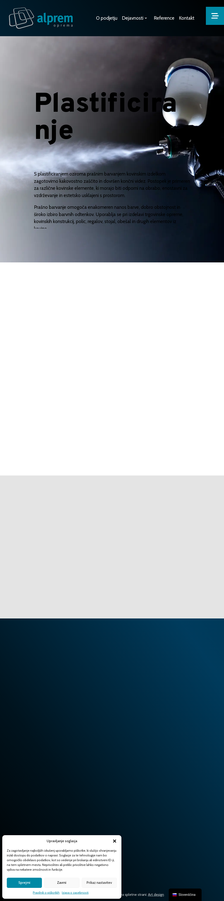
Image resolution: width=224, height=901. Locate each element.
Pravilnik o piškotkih (46, 893)
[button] (114, 841)
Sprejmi (24, 883)
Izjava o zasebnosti (75, 893)
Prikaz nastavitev (99, 883)
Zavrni (61, 883)
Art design (156, 894)
